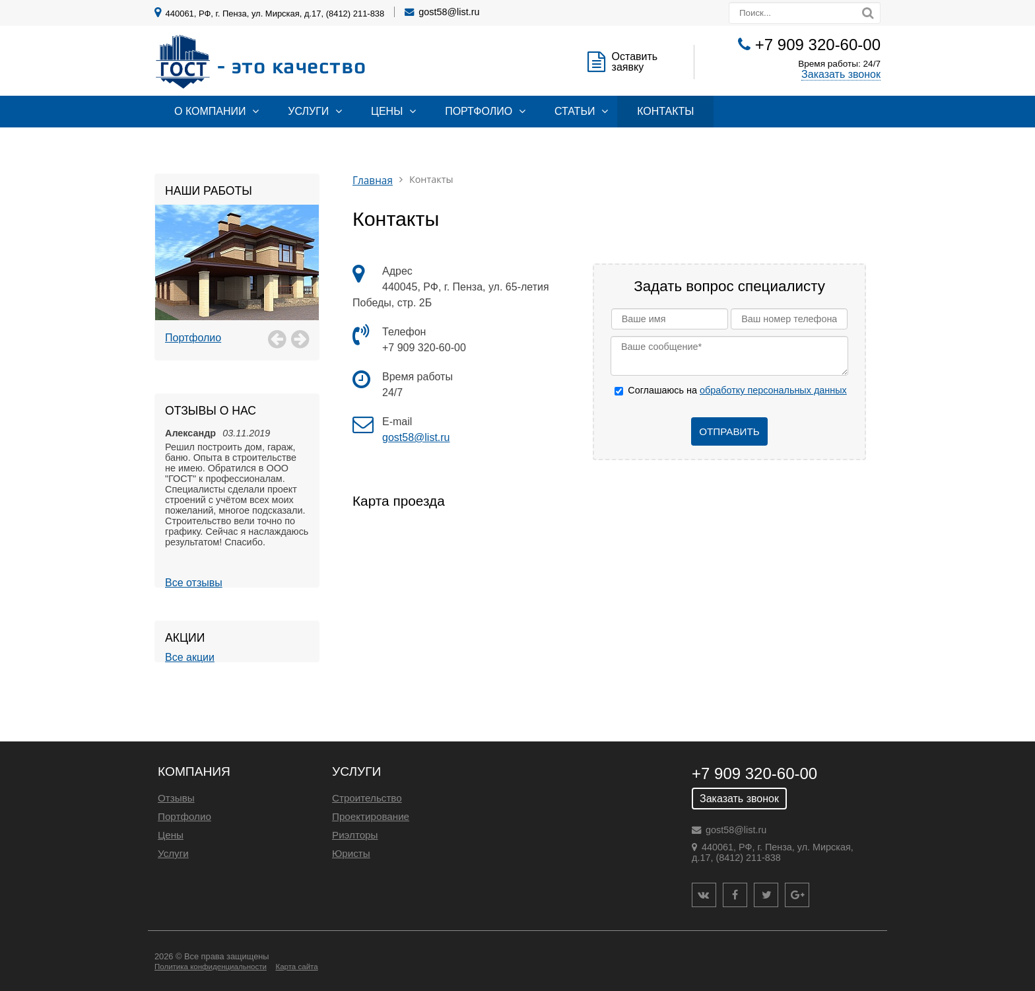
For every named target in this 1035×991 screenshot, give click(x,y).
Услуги (308, 111)
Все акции (190, 657)
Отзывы (176, 797)
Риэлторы (355, 834)
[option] (237, 277)
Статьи (574, 111)
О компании (210, 111)
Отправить (729, 431)
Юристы (351, 853)
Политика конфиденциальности (210, 967)
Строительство (367, 797)
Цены (387, 111)
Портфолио (478, 111)
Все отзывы (193, 582)
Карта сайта (296, 967)
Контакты (665, 111)
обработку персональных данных (773, 390)
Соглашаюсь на (737, 390)
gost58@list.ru (448, 12)
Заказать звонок (841, 74)
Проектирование (370, 816)
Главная (372, 181)
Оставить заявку (635, 62)
